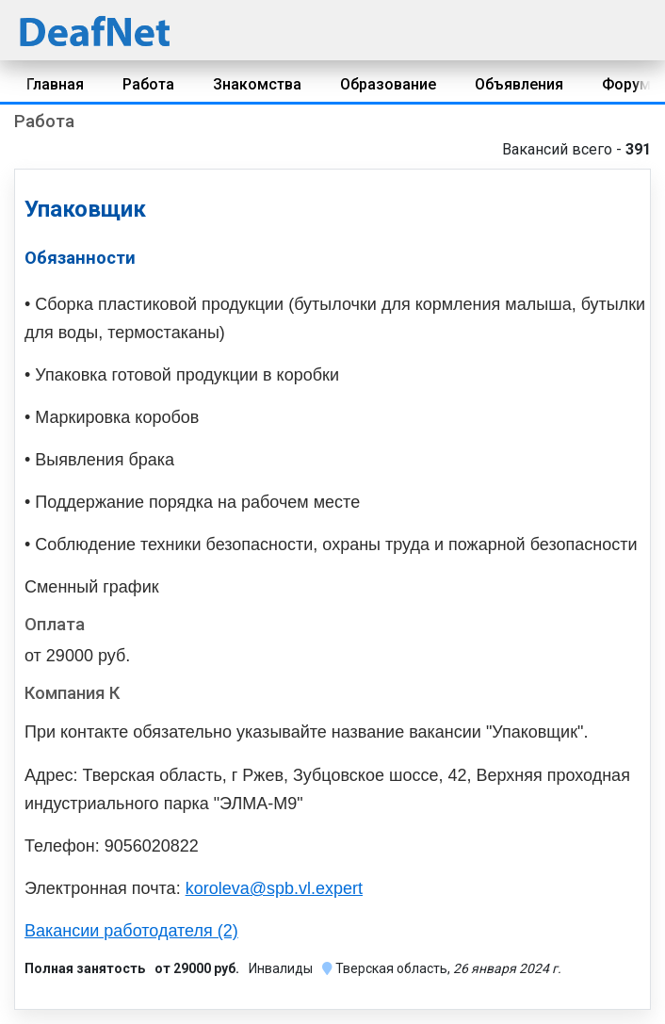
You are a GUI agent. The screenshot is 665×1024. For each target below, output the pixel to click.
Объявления (519, 84)
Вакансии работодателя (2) (131, 930)
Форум (626, 84)
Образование (388, 84)
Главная (55, 84)
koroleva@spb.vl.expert (274, 888)
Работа (148, 84)
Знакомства (257, 84)
